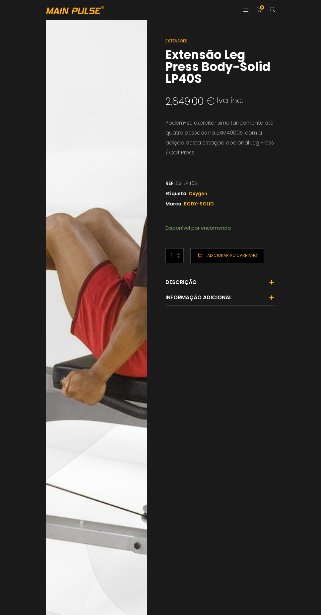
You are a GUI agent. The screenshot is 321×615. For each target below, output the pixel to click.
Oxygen (198, 193)
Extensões (176, 41)
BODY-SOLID (199, 203)
